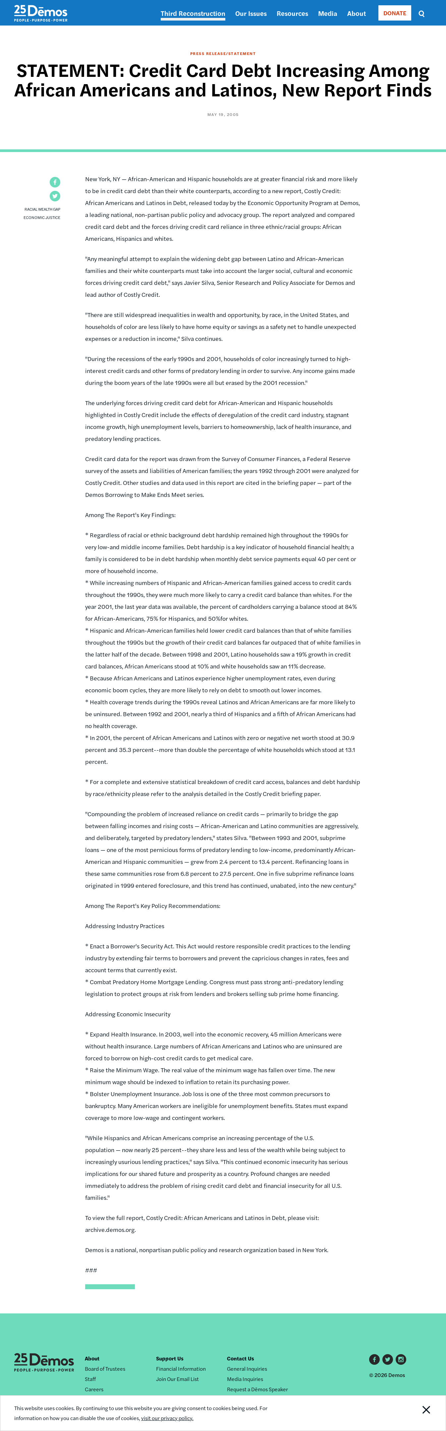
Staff (90, 1379)
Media (327, 13)
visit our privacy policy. (167, 1418)
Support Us (170, 1358)
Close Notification (418, 1413)
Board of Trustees (105, 1368)
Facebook (374, 1359)
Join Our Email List (177, 1379)
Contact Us (240, 1358)
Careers (94, 1389)
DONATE (394, 13)
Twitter (387, 1359)
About (356, 13)
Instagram (401, 1359)
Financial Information (181, 1368)
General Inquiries (247, 1368)
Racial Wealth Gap (42, 209)
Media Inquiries (245, 1379)
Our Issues (251, 13)
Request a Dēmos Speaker (257, 1389)
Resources (292, 13)
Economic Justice (42, 217)
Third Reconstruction (193, 13)
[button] (55, 182)
